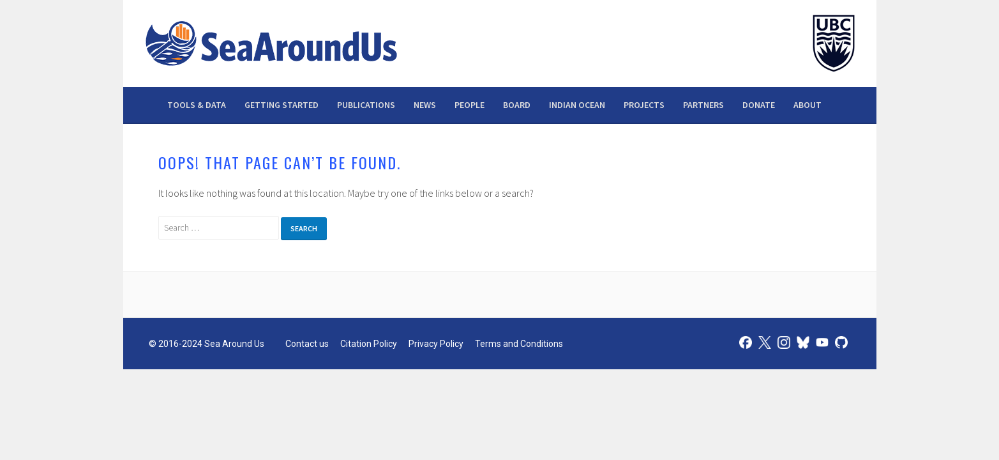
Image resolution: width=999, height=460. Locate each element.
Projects (644, 105)
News (425, 105)
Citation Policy (368, 344)
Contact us (307, 344)
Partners (703, 105)
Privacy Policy (436, 344)
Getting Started (281, 105)
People (469, 105)
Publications (366, 105)
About (807, 105)
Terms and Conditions (519, 344)
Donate (758, 105)
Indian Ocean (577, 105)
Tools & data (196, 105)
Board (516, 105)
